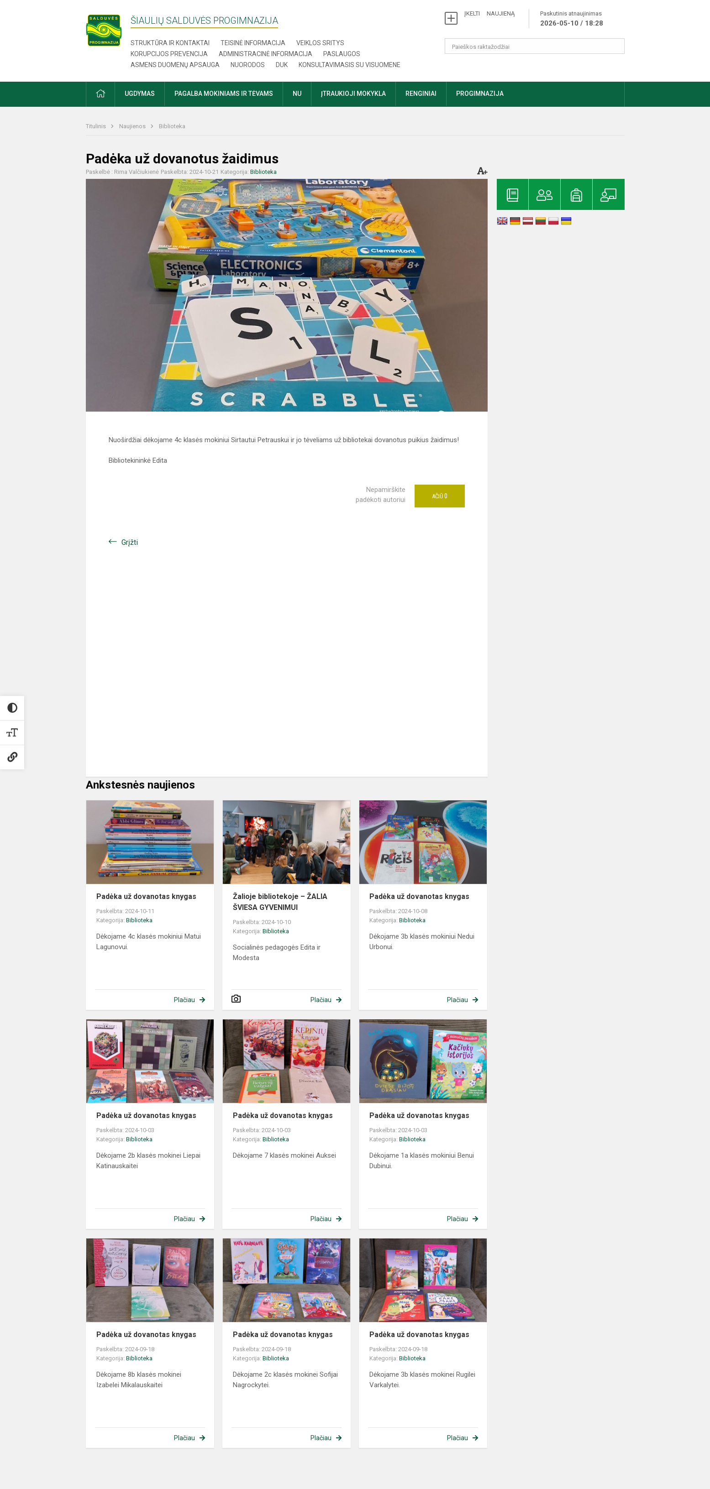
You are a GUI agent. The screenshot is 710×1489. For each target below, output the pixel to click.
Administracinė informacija (265, 53)
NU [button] (297, 93)
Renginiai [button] (421, 93)
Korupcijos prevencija (169, 53)
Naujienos (133, 126)
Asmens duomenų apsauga (175, 64)
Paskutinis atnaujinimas (571, 19)
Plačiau (184, 999)
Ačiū (439, 496)
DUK (282, 64)
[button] (100, 94)
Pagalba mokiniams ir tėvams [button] (223, 93)
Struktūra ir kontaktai (170, 43)
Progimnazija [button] (480, 93)
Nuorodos (248, 64)
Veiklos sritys (320, 43)
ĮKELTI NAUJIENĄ (489, 13)
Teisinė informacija (253, 43)
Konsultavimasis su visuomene (349, 64)
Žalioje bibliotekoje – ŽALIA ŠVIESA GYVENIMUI (280, 902)
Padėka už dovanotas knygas (146, 896)
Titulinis (96, 126)
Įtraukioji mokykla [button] (353, 93)
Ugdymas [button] (140, 93)
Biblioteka (172, 126)
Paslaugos (341, 53)
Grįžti (129, 542)
